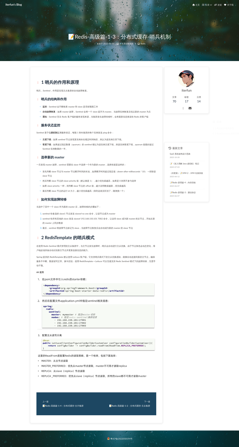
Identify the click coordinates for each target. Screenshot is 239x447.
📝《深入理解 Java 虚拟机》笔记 (184, 163)
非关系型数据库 (126, 43)
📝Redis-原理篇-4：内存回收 (183, 182)
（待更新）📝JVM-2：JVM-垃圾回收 (186, 173)
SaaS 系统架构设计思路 (180, 154)
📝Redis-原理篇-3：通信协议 (183, 192)
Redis (143, 43)
